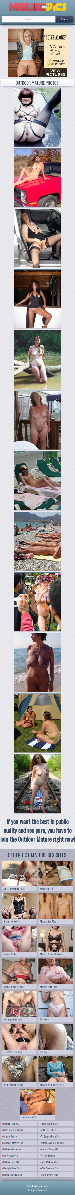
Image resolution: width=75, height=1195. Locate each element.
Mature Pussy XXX (49, 1149)
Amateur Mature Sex (12, 1143)
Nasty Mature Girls (12, 1168)
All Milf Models (47, 1155)
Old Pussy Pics (10, 1155)
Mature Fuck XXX (11, 1124)
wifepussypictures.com (52, 1143)
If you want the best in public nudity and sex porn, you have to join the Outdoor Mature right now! (37, 830)
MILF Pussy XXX (48, 1130)
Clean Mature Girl (49, 1124)
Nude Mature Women (12, 1130)
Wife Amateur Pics (49, 1168)
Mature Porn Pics (49, 1175)
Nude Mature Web (49, 1162)
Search (64, 19)
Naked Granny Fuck (12, 1175)
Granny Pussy (9, 1136)
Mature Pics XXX (10, 1162)
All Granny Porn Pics (50, 1136)
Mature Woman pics (12, 1149)
